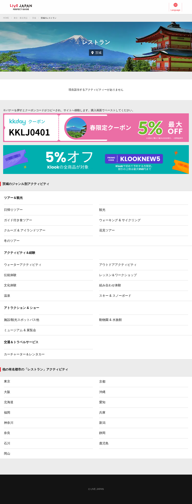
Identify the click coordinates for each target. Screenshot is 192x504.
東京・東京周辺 (20, 18)
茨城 (34, 18)
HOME (6, 18)
